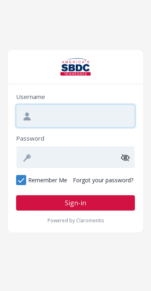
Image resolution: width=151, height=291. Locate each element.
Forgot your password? (103, 180)
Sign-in (75, 202)
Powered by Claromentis (76, 220)
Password (30, 138)
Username (30, 97)
